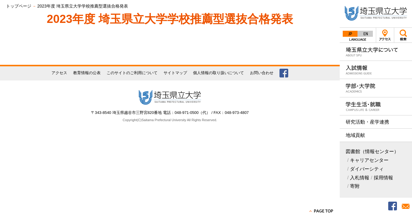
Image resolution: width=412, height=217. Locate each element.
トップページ (18, 6)
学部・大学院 (376, 88)
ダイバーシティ (367, 168)
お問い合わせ (261, 73)
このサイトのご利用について (132, 73)
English (365, 34)
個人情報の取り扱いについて (218, 73)
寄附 (355, 186)
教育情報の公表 (87, 73)
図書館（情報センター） (372, 151)
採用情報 (383, 177)
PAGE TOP (322, 211)
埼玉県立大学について (376, 52)
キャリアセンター (369, 160)
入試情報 (376, 70)
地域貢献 (355, 135)
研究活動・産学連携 (367, 121)
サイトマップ (175, 73)
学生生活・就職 (376, 106)
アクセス (385, 35)
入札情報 (359, 177)
